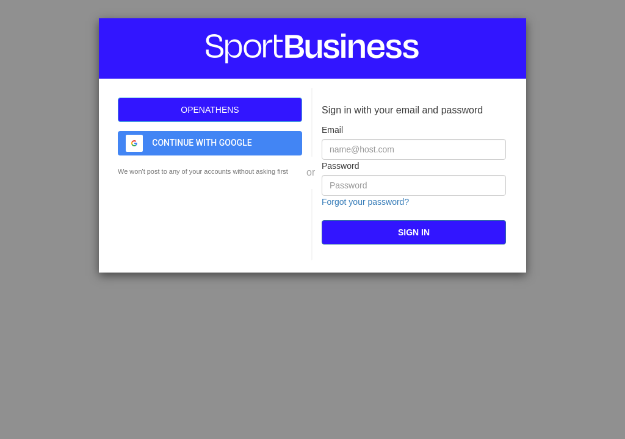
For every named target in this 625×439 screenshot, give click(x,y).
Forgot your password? (365, 202)
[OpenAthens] (210, 110)
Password (340, 166)
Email (332, 130)
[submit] (414, 232)
